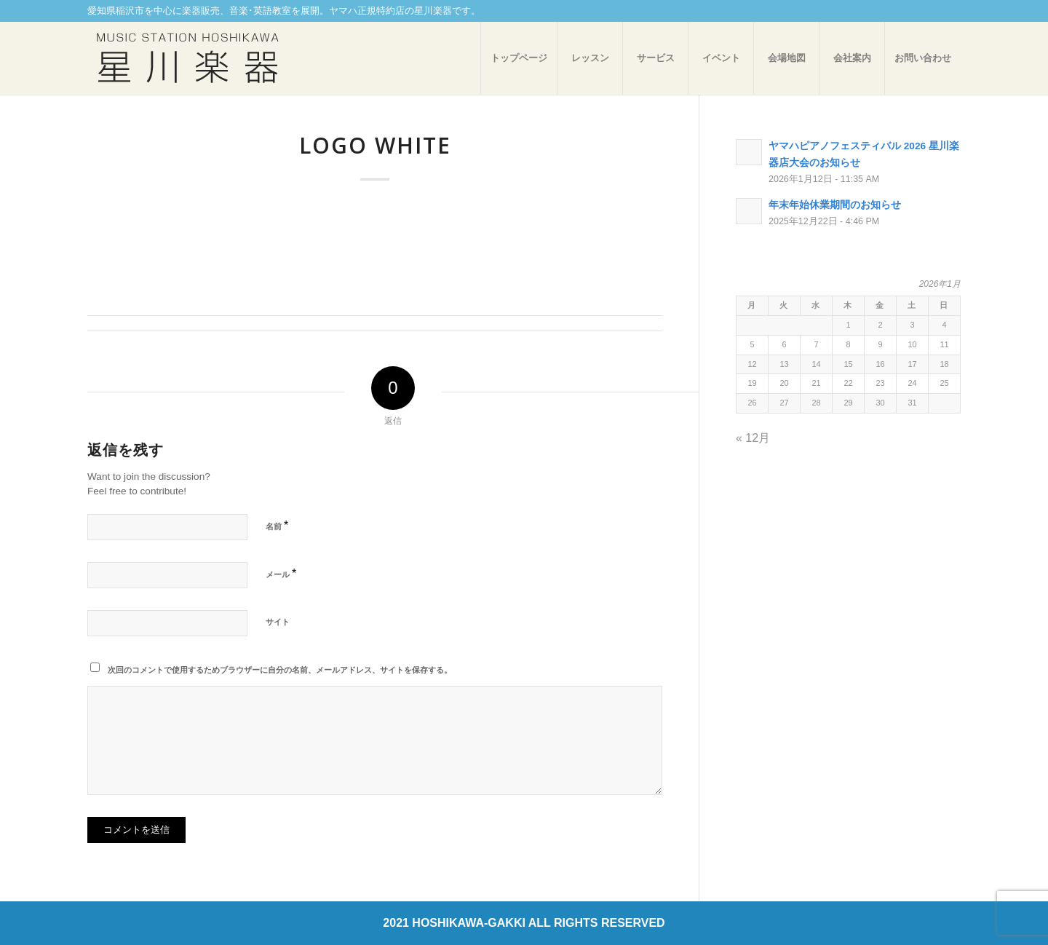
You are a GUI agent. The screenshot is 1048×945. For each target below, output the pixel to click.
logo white (375, 145)
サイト (278, 621)
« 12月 (753, 438)
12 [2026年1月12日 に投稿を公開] (751, 364)
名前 (277, 525)
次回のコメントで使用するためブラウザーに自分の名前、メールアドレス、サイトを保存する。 (280, 669)
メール (281, 573)
